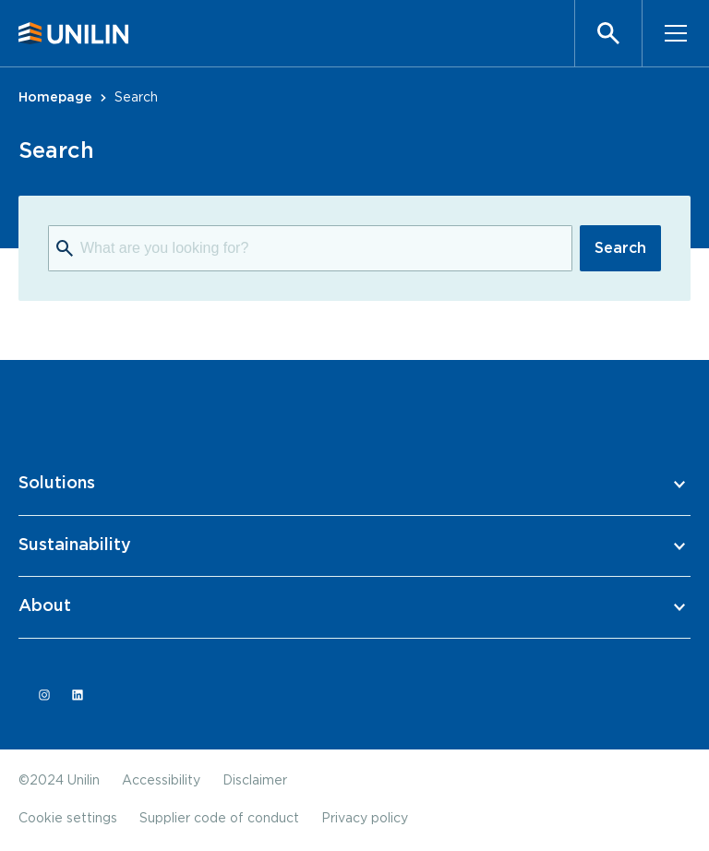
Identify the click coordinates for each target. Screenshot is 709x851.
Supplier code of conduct (219, 818)
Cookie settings (67, 818)
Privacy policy (364, 818)
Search (620, 248)
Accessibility (161, 780)
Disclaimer (254, 780)
